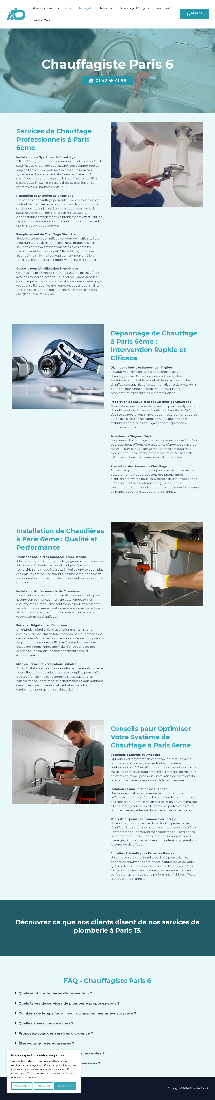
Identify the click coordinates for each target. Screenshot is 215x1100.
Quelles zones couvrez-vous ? (47, 1023)
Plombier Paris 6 (41, 8)
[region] (44, 1071)
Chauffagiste (81, 8)
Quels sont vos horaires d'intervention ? (56, 993)
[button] (67, 8)
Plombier (62, 8)
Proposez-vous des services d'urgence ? (57, 1033)
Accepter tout (65, 1086)
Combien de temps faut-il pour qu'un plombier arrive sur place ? (80, 1013)
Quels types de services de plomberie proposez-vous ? (70, 1003)
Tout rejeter (43, 1086)
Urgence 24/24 (40, 20)
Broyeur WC (155, 8)
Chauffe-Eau (101, 8)
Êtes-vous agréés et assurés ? (47, 1043)
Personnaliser (22, 1086)
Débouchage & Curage (128, 8)
